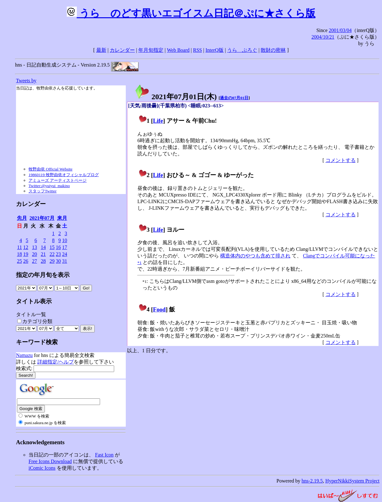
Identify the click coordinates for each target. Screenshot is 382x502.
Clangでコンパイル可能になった (339, 255)
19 (25, 254)
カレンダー (122, 50)
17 (64, 247)
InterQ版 (214, 50)
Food (159, 309)
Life (158, 120)
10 (64, 240)
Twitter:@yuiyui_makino (49, 185)
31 (64, 261)
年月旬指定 (150, 50)
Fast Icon (104, 454)
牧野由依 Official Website (50, 169)
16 (58, 247)
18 (19, 254)
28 (43, 261)
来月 (62, 218)
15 (52, 247)
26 (25, 261)
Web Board (178, 50)
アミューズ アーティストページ (58, 180)
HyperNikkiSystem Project (352, 480)
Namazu (24, 355)
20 (34, 254)
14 (43, 247)
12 (25, 247)
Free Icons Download (50, 461)
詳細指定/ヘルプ (55, 361)
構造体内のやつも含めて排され (255, 255)
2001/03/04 (340, 30)
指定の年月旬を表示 (43, 275)
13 (34, 247)
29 (52, 261)
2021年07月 (42, 218)
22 (52, 254)
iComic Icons (42, 468)
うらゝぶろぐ (242, 50)
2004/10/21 (322, 37)
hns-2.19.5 (312, 480)
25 (19, 261)
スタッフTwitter (42, 191)
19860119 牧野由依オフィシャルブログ (64, 174)
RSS (197, 50)
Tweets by (26, 80)
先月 (22, 218)
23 (58, 254)
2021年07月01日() (176, 97)
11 (19, 247)
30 (58, 261)
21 (43, 254)
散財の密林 (273, 50)
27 (34, 261)
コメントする (341, 160)
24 (64, 254)
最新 (101, 50)
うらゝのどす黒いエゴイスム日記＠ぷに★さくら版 (191, 13)
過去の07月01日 (234, 97)
